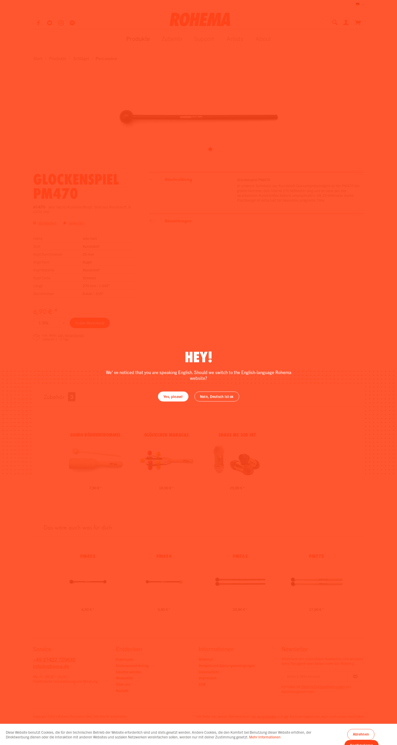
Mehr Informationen (265, 736)
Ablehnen (361, 734)
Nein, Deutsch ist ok (217, 396)
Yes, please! (173, 396)
